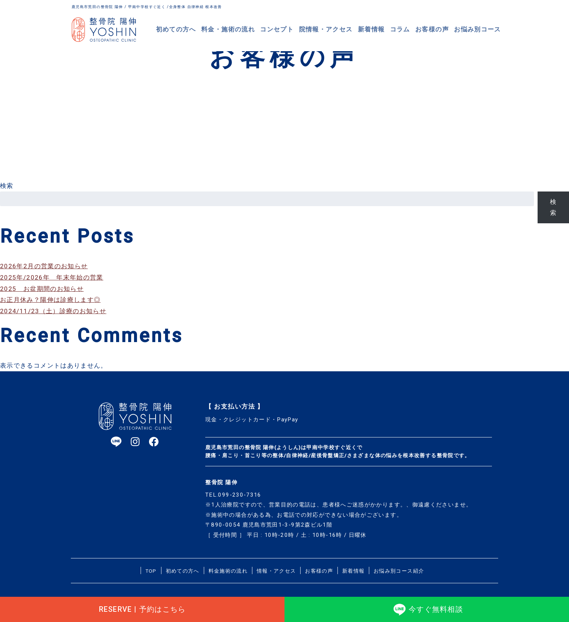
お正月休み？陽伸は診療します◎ (50, 299)
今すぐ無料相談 (427, 607)
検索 (7, 185)
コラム (404, 29)
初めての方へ (191, 29)
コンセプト (286, 29)
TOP (151, 571)
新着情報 (376, 29)
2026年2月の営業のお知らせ (44, 266)
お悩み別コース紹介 (399, 571)
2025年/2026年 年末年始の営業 (51, 277)
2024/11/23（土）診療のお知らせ (53, 311)
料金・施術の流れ (240, 29)
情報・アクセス (276, 571)
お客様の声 (436, 29)
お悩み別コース (479, 29)
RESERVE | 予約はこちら (142, 606)
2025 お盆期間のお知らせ (42, 288)
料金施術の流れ (228, 571)
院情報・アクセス (333, 29)
